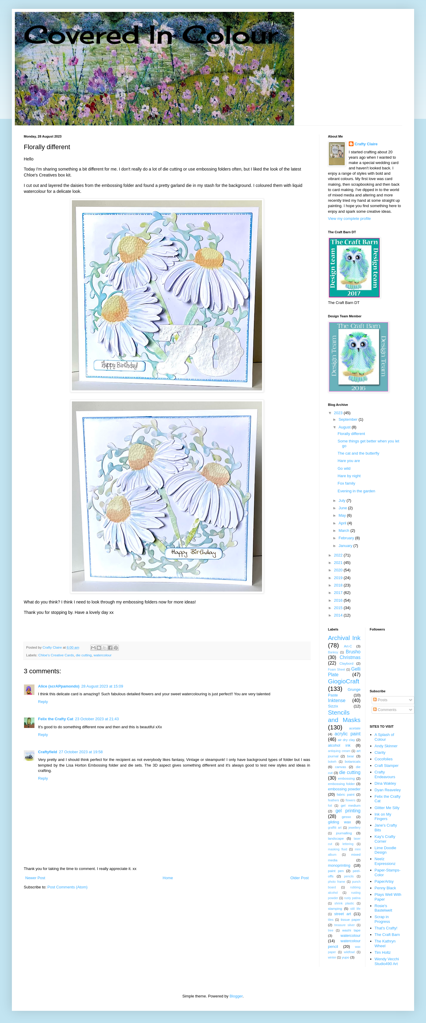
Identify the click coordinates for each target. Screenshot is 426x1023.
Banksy (333, 652)
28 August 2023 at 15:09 (102, 686)
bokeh (332, 761)
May (343, 515)
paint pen (336, 871)
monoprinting (339, 865)
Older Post (300, 878)
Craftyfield (47, 752)
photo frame (336, 881)
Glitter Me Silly (387, 808)
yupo (345, 957)
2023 (339, 413)
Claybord (347, 663)
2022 (339, 555)
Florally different (351, 433)
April (343, 523)
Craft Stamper (387, 765)
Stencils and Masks (344, 716)
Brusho (353, 651)
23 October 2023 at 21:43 (97, 719)
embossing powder (344, 789)
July (343, 500)
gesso (346, 817)
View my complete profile (349, 218)
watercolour (102, 655)
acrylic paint (347, 733)
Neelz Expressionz (385, 861)
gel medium (350, 805)
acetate (354, 728)
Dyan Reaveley (388, 790)
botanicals (353, 761)
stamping (335, 908)
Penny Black (385, 888)
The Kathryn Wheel (385, 943)
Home (168, 878)
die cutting (83, 655)
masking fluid (337, 849)
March (345, 530)
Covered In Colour (151, 34)
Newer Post (35, 878)
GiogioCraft (343, 681)
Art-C (348, 646)
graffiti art (335, 827)
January (346, 545)
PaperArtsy (384, 881)
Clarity (380, 752)
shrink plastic (344, 903)
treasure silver (344, 925)
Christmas (350, 657)
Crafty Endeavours (385, 774)
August (345, 427)
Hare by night (348, 476)
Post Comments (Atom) (68, 887)
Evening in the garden (356, 491)
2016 (339, 600)
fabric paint (345, 794)
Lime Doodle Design (385, 850)
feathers (333, 800)
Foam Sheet (336, 669)
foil (330, 805)
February (347, 538)
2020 (339, 570)
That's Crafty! (386, 928)
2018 (339, 585)
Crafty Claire (366, 144)
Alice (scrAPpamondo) (58, 686)
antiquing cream (339, 751)
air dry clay (346, 740)
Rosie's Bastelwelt (383, 908)
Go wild (343, 468)
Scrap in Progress (382, 919)
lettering (348, 844)
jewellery (354, 827)
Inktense (336, 700)
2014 (339, 615)
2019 (339, 578)
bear (350, 756)
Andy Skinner (386, 746)
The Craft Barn (387, 934)
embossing (346, 778)
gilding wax (339, 822)
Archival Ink (344, 637)
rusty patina (352, 898)
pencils (349, 876)
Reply (43, 701)
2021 (339, 562)
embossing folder (341, 784)
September (349, 419)
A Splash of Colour (384, 737)
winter (332, 957)
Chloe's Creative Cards (56, 655)
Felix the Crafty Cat (55, 719)
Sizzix (333, 706)
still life (355, 908)
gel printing (347, 810)
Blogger (236, 996)
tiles (330, 919)
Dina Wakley (385, 783)
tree (330, 930)
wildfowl (349, 952)
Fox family (346, 483)
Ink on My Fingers (383, 816)
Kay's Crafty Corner (385, 839)
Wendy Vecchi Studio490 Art (387, 961)
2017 (339, 592)
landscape (336, 838)
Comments (384, 709)
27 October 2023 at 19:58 (80, 752)
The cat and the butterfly (358, 453)
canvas (340, 767)
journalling (344, 833)
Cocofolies (384, 759)
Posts (380, 700)
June (343, 508)
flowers (350, 800)
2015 (339, 608)
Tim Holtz (383, 952)
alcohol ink (339, 745)
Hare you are (348, 460)
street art (342, 914)
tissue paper (351, 919)
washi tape (351, 930)
